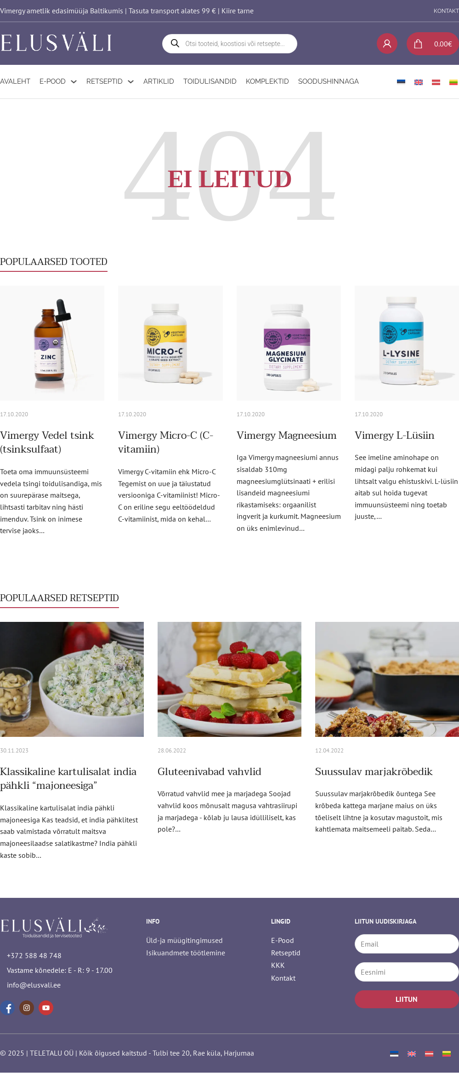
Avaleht (15, 80)
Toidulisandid (210, 80)
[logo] (57, 43)
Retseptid (104, 80)
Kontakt (283, 976)
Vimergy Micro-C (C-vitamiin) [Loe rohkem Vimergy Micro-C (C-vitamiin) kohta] (165, 441)
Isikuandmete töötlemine (185, 951)
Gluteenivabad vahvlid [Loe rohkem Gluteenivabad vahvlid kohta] (209, 770)
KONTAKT (446, 11)
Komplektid (267, 80)
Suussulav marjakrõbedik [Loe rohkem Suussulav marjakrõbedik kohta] (374, 770)
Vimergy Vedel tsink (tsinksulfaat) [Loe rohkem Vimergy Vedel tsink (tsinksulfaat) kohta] (47, 441)
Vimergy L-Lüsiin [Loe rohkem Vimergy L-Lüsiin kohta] (395, 434)
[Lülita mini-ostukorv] (429, 42)
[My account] (387, 43)
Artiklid (158, 80)
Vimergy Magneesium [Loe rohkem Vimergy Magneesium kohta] (287, 434)
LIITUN (407, 997)
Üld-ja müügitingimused (184, 938)
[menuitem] (401, 80)
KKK (278, 963)
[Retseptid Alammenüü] (130, 80)
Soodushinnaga (328, 80)
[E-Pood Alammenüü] (73, 80)
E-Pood (53, 80)
